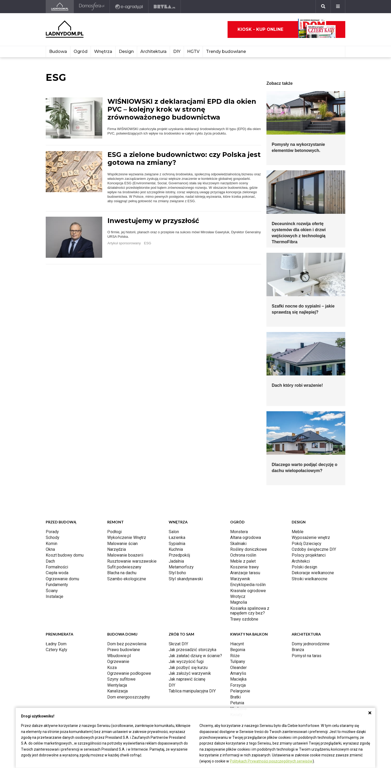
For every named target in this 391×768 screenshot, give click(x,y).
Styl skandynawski (186, 578)
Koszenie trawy (244, 566)
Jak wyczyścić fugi (186, 661)
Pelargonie (240, 690)
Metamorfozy (181, 566)
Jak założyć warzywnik (190, 673)
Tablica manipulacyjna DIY (192, 690)
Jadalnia (176, 561)
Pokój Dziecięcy (306, 543)
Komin (51, 543)
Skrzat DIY (178, 643)
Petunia (237, 702)
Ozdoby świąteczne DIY (314, 549)
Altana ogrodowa (245, 537)
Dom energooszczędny (128, 697)
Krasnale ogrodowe (248, 590)
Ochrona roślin (243, 555)
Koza (112, 667)
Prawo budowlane (123, 649)
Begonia (237, 649)
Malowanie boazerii (125, 555)
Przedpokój (179, 555)
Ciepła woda (57, 572)
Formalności (57, 566)
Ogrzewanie (118, 661)
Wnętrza (103, 51)
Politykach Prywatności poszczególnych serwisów (271, 761)
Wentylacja (117, 685)
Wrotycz (237, 596)
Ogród (81, 51)
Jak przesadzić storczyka (192, 649)
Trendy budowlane (226, 51)
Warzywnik (240, 578)
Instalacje (54, 596)
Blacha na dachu (121, 572)
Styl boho (177, 572)
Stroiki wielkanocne (309, 578)
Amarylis (238, 673)
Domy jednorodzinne (311, 643)
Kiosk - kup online (287, 29)
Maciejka (238, 679)
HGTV (193, 51)
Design (126, 51)
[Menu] (338, 6)
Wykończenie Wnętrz (126, 537)
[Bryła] (164, 6)
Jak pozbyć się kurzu (188, 667)
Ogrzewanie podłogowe (129, 673)
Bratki (235, 697)
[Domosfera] (92, 6)
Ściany (52, 590)
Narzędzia (116, 549)
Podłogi (114, 531)
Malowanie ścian (122, 543)
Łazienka (177, 537)
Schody (52, 537)
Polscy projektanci (309, 555)
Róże (235, 655)
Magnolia (238, 602)
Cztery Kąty (56, 649)
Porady (52, 531)
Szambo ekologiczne (126, 578)
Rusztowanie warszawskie (132, 561)
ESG (147, 243)
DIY (177, 51)
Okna (50, 549)
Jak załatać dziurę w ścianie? (195, 655)
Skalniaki (238, 543)
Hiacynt (237, 643)
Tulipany (237, 661)
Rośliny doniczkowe (248, 549)
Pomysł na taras (306, 655)
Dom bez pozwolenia (126, 643)
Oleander (238, 667)
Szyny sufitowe (121, 679)
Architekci (301, 561)
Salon (174, 531)
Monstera (239, 531)
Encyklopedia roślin (248, 584)
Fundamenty (57, 584)
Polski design (304, 566)
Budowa (58, 51)
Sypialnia (177, 543)
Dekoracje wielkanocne (313, 572)
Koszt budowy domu (65, 555)
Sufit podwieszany (124, 566)
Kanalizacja (117, 690)
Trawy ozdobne (244, 619)
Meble (297, 531)
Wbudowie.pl (119, 655)
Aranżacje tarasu (245, 572)
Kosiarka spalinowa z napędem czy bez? (249, 611)
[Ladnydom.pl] (60, 6)
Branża (298, 649)
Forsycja (238, 685)
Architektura (153, 51)
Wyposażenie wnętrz (311, 537)
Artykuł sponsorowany (124, 243)
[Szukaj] (323, 6)
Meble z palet (243, 561)
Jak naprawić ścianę (187, 679)
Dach (50, 561)
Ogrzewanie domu (62, 578)
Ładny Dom (56, 643)
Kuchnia (176, 549)
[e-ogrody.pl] (129, 6)
